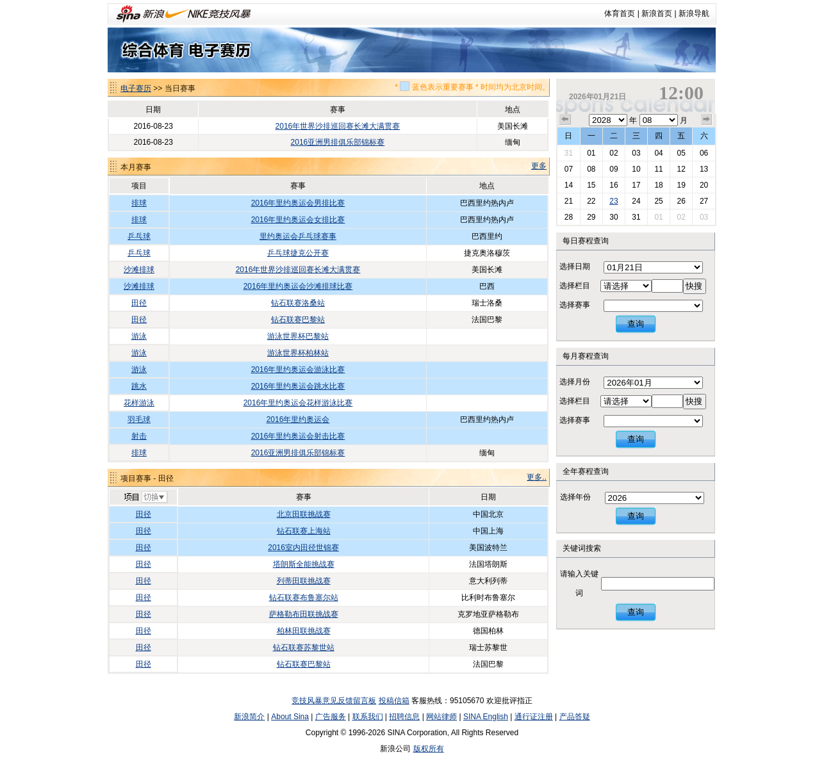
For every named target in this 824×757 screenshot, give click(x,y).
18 (658, 185)
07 (568, 169)
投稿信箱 (394, 700)
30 (613, 217)
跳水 (139, 386)
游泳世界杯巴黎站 (298, 336)
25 (658, 201)
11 (658, 169)
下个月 (707, 120)
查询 (635, 324)
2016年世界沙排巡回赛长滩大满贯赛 (338, 126)
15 (591, 185)
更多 (539, 165)
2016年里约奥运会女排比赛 (298, 219)
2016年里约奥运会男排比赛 (298, 203)
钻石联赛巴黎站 (298, 319)
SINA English (485, 716)
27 (704, 201)
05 (681, 153)
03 (636, 153)
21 (568, 201)
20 (704, 185)
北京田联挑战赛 (304, 514)
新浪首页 (656, 13)
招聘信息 (404, 716)
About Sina (290, 716)
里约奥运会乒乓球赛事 (298, 236)
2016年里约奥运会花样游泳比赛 (298, 402)
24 (636, 201)
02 (613, 153)
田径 (139, 302)
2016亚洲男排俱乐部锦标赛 (338, 142)
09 (613, 169)
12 (681, 169)
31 (568, 153)
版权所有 (428, 748)
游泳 (139, 336)
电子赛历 (135, 88)
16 (613, 185)
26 (681, 201)
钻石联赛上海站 (304, 530)
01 (591, 153)
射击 (139, 436)
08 (591, 169)
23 (613, 201)
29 (591, 217)
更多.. (537, 477)
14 (568, 185)
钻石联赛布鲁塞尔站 (303, 597)
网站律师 (441, 716)
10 (636, 169)
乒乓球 (139, 236)
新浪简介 (249, 716)
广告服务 (330, 716)
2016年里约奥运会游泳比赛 (298, 369)
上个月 (565, 120)
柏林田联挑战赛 (304, 630)
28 (568, 217)
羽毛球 (139, 419)
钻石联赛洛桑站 (298, 302)
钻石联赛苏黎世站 (303, 647)
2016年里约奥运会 (298, 419)
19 (681, 185)
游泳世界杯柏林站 (298, 352)
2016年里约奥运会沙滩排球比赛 (298, 286)
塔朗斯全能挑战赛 (303, 564)
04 (658, 153)
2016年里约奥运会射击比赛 (298, 436)
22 (591, 201)
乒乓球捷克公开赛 (298, 252)
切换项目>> (145, 497)
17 (636, 185)
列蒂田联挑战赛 (304, 580)
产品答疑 (574, 716)
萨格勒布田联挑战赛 (303, 614)
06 (704, 153)
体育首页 (619, 13)
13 (704, 169)
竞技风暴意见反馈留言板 (334, 700)
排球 (139, 203)
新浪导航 (694, 13)
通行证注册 (534, 716)
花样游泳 (139, 402)
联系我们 (367, 716)
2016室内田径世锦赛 (303, 547)
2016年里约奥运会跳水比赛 (298, 386)
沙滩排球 (139, 269)
